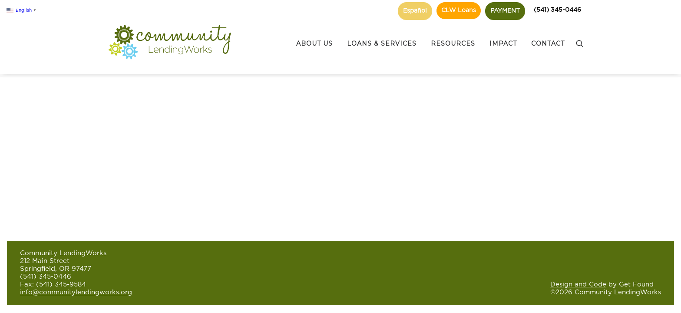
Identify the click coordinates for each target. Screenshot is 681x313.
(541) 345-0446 (557, 10)
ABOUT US (314, 35)
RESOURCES (453, 35)
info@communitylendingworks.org (76, 292)
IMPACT (503, 35)
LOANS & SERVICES (382, 35)
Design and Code (578, 284)
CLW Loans (458, 10)
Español (415, 11)
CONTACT (548, 35)
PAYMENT (505, 11)
